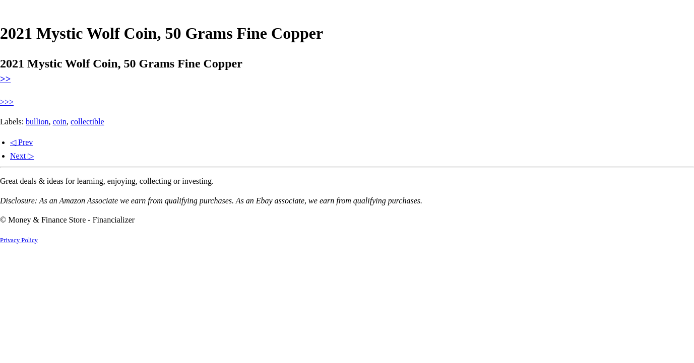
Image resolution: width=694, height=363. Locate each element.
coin (59, 121)
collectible (87, 121)
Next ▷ (22, 156)
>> (5, 79)
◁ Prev (21, 142)
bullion (37, 121)
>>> (7, 102)
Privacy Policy (19, 240)
